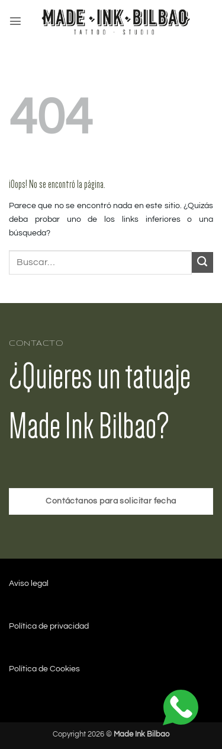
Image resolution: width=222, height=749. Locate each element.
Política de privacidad (49, 625)
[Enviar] (202, 262)
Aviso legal (29, 583)
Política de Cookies (44, 668)
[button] (15, 20)
